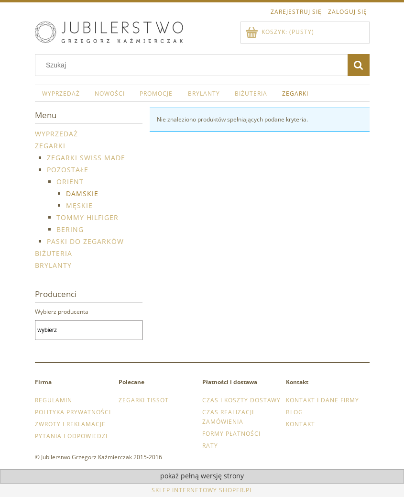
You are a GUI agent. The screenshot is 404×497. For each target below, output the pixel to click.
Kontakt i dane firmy (322, 400)
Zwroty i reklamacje (70, 424)
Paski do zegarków (85, 241)
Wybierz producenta (61, 312)
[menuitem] (61, 93)
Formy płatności (231, 434)
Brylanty (53, 265)
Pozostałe (67, 169)
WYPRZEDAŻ (56, 133)
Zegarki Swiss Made (86, 157)
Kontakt (300, 424)
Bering (70, 229)
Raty (210, 446)
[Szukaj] (359, 65)
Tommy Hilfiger (87, 217)
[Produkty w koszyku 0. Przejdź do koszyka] (280, 32)
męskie (79, 205)
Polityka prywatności (73, 412)
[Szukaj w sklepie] (193, 65)
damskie (82, 193)
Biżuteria (53, 253)
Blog (294, 412)
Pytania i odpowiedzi (71, 436)
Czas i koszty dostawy (241, 400)
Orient (70, 181)
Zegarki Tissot (144, 400)
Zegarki (50, 145)
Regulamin (53, 400)
